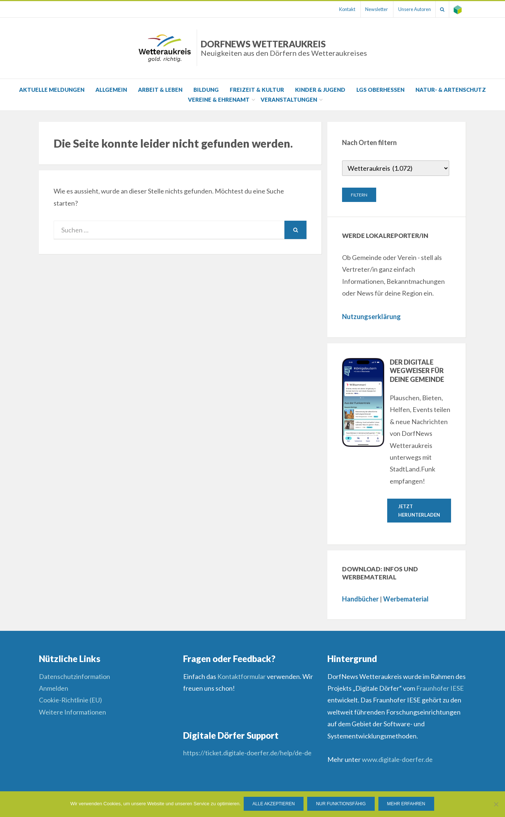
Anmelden (53, 689)
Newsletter (369, 9)
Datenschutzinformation (74, 677)
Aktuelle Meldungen (51, 89)
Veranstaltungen (289, 99)
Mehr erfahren (407, 804)
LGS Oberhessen (380, 89)
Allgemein (111, 89)
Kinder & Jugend (320, 89)
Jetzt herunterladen (419, 510)
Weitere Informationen (72, 713)
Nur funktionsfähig (341, 804)
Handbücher (360, 600)
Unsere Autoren (409, 9)
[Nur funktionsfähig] (495, 804)
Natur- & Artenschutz (450, 89)
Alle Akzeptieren (274, 804)
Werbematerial (406, 600)
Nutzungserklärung (371, 316)
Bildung (206, 89)
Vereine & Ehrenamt (219, 99)
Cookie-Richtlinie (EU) (70, 701)
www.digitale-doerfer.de (397, 760)
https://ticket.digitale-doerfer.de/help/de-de (248, 753)
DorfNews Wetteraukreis (284, 48)
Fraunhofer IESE (440, 689)
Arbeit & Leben (160, 89)
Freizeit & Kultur (257, 89)
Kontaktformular (241, 677)
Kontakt (338, 9)
